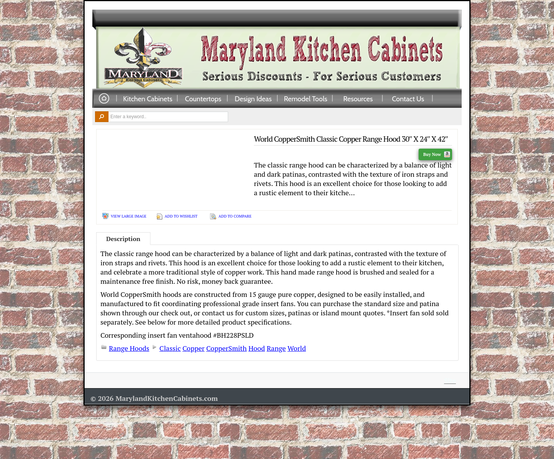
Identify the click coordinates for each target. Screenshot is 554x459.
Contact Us (408, 98)
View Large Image (129, 216)
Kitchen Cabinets (147, 98)
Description (123, 239)
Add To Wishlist (181, 216)
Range (276, 348)
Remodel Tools (305, 98)
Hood (257, 348)
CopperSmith (226, 348)
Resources (358, 98)
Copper (193, 348)
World (296, 348)
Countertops (203, 98)
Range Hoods (129, 348)
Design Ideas (253, 98)
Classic (170, 348)
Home (104, 99)
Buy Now (436, 154)
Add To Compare (235, 216)
